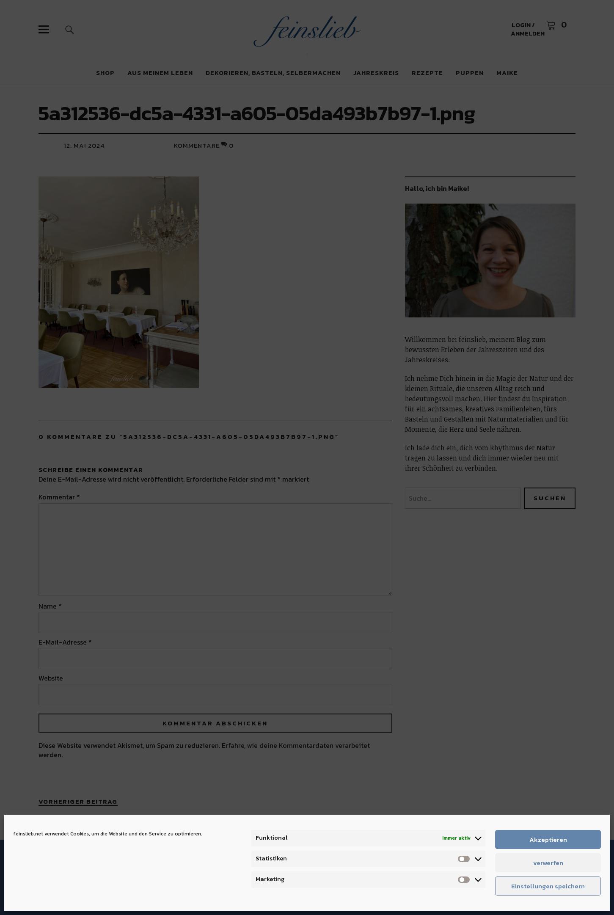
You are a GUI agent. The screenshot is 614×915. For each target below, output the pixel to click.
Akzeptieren (548, 839)
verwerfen (548, 863)
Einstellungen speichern (548, 886)
